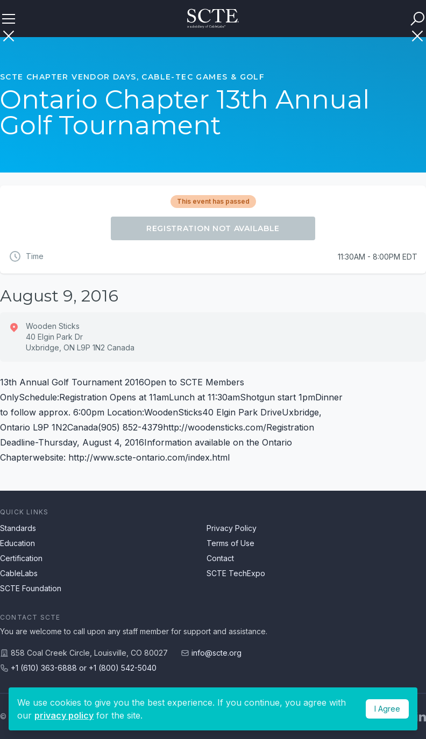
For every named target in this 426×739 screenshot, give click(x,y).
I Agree (387, 708)
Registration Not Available (213, 228)
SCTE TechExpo (236, 573)
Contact (220, 558)
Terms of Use (230, 543)
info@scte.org (216, 652)
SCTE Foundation (30, 588)
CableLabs (19, 573)
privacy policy (64, 715)
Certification (21, 558)
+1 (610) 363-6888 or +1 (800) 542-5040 (84, 667)
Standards (18, 528)
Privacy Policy (232, 528)
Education (17, 543)
